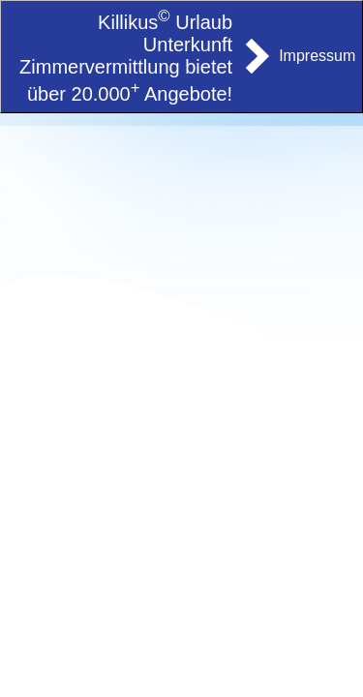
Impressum (317, 55)
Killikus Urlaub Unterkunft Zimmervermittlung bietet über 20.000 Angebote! (125, 58)
